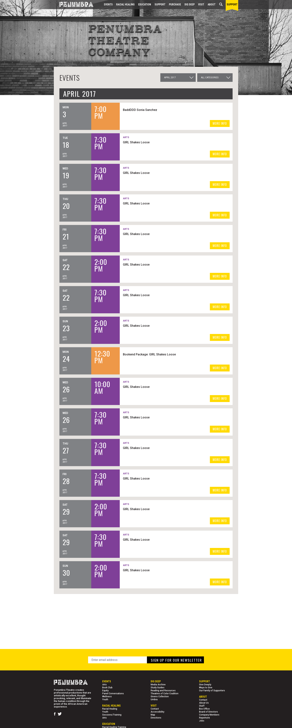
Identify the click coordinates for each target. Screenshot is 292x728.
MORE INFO (220, 123)
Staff (201, 706)
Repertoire (204, 717)
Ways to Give (205, 687)
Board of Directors (208, 711)
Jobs (201, 720)
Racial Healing (125, 4)
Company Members (209, 714)
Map (153, 714)
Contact (155, 708)
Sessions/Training (111, 714)
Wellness (107, 696)
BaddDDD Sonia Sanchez (157, 109)
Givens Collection (160, 696)
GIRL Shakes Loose (153, 142)
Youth (105, 699)
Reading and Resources (163, 690)
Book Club (107, 687)
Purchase (175, 4)
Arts (104, 684)
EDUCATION (144, 4)
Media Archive (158, 684)
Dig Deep (190, 4)
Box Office (204, 708)
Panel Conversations (113, 693)
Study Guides (157, 687)
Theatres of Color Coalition (164, 693)
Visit (201, 4)
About (211, 4)
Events (108, 4)
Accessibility (157, 711)
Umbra (154, 699)
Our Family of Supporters (212, 690)
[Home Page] (73, 4)
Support (160, 4)
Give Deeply (205, 684)
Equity (105, 690)
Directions (156, 717)
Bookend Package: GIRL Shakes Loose (166, 354)
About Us (204, 703)
